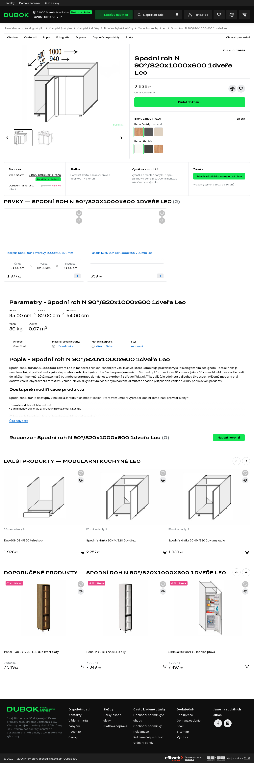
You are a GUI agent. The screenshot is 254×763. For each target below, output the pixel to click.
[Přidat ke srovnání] (232, 89)
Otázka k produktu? (238, 37)
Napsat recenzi (229, 437)
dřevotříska (65, 346)
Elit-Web (189, 759)
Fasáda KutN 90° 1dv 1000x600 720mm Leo (121, 252)
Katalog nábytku (113, 14)
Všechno (12, 37)
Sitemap (183, 730)
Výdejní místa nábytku (78, 722)
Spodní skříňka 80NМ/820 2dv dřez (111, 540)
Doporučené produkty (105, 37)
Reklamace (141, 730)
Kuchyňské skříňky (88, 28)
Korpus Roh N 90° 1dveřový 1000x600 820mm (40, 252)
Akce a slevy (51, 3)
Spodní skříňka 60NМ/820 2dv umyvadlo (197, 540)
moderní (137, 346)
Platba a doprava (29, 3)
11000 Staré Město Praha (45, 174)
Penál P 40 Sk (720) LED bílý (106, 651)
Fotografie (62, 37)
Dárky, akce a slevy (112, 716)
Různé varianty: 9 (14, 529)
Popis (46, 37)
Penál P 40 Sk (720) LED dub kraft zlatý (31, 651)
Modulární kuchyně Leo (152, 28)
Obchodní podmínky (147, 725)
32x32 (247, 757)
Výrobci (182, 736)
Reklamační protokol (148, 736)
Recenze (74, 730)
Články (73, 736)
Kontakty (9, 3)
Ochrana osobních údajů (189, 722)
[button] (7, 133)
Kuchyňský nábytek (60, 28)
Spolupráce (185, 714)
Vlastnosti (30, 37)
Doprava (81, 37)
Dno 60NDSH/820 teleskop (23, 540)
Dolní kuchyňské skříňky (118, 28)
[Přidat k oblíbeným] (241, 89)
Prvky (129, 37)
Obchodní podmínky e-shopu (149, 716)
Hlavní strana (12, 28)
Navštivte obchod (81, 12)
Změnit (241, 118)
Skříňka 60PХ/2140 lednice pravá (192, 651)
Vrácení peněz (143, 742)
